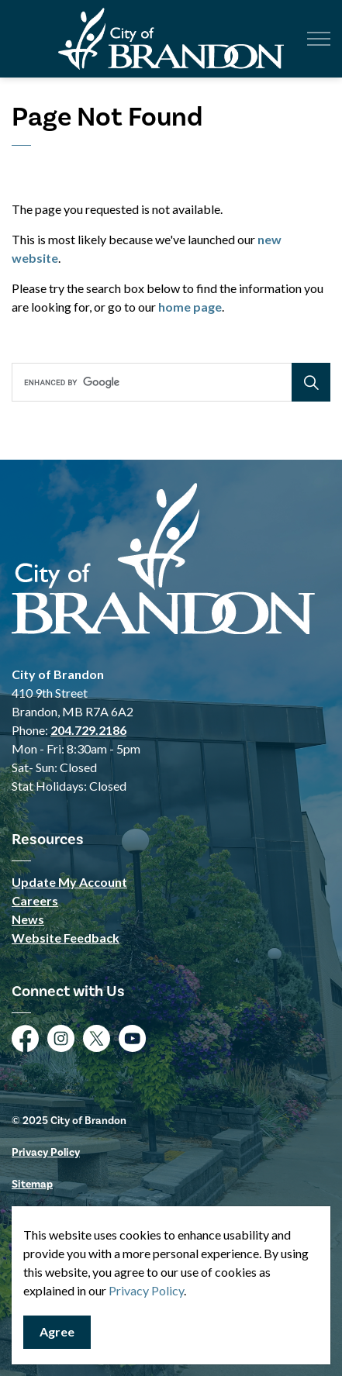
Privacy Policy (46, 1152)
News (28, 919)
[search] (169, 382)
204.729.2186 (88, 729)
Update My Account (69, 881)
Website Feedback (65, 937)
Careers (35, 900)
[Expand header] (318, 39)
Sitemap (32, 1184)
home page (190, 306)
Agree (57, 1332)
